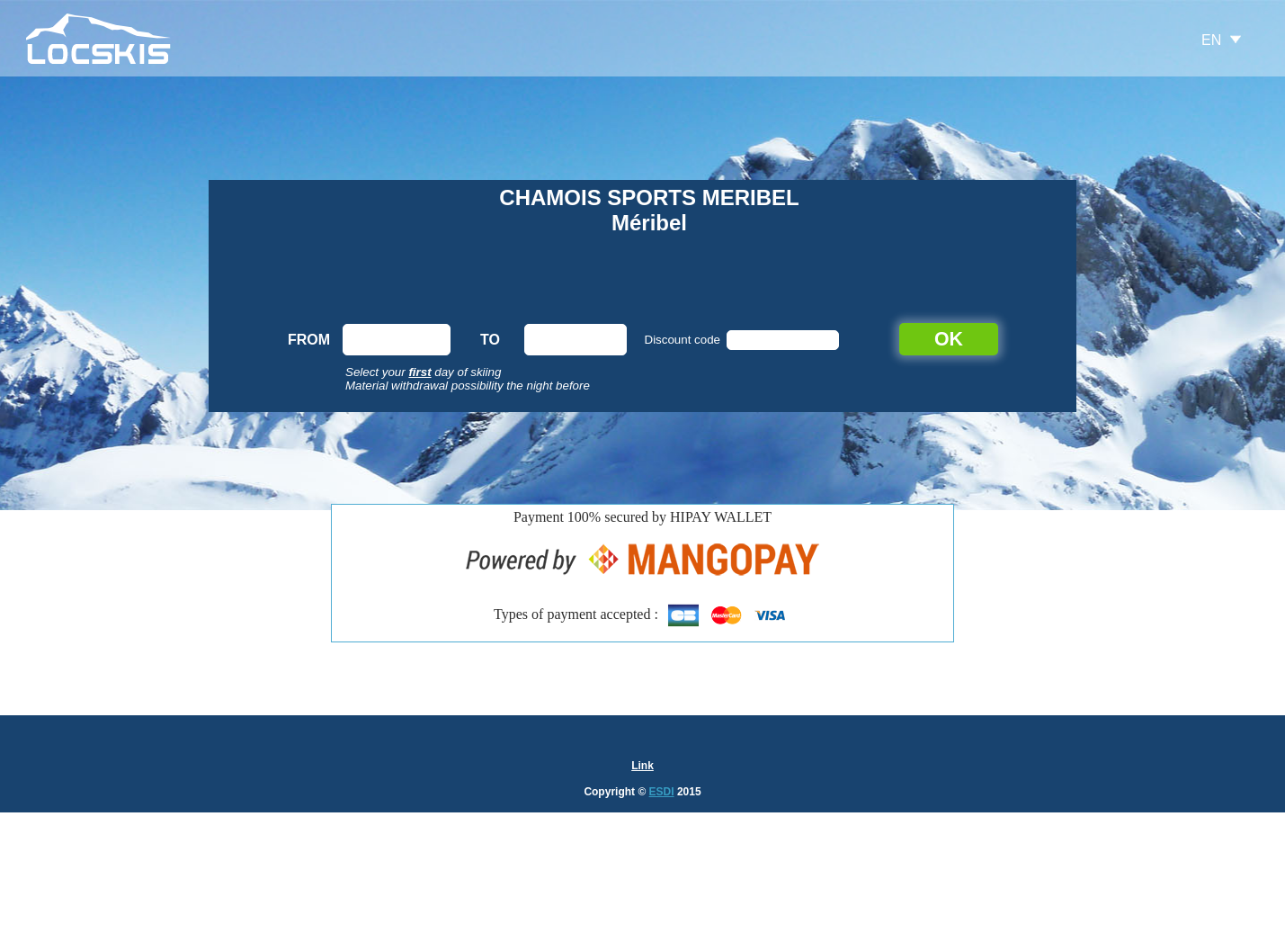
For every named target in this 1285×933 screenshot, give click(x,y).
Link (642, 765)
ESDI (661, 791)
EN (1211, 40)
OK (948, 339)
